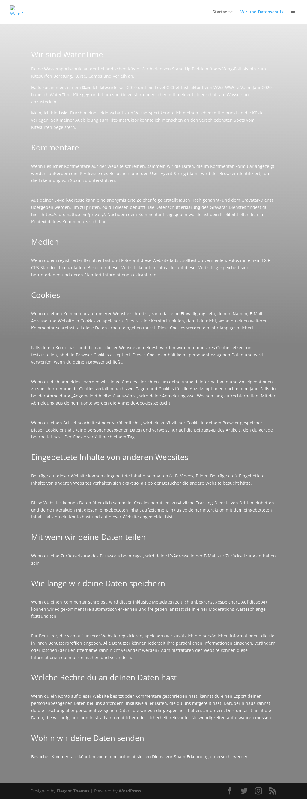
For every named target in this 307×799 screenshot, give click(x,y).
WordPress (130, 791)
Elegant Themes (73, 791)
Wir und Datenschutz (262, 12)
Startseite (223, 12)
